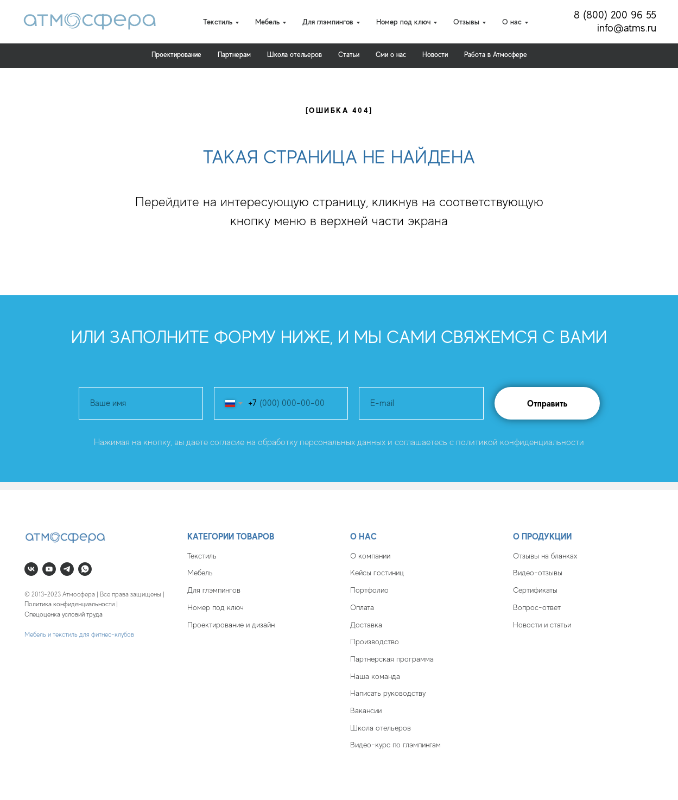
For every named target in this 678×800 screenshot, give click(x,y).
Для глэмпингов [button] (327, 21)
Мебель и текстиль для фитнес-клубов (79, 634)
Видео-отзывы (537, 572)
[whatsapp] (85, 569)
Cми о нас (391, 54)
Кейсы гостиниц (377, 572)
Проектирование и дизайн (231, 624)
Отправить (547, 403)
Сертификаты (535, 590)
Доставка (366, 624)
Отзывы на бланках (545, 555)
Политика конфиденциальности (69, 604)
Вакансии (366, 710)
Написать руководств (386, 693)
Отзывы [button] (466, 21)
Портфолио (369, 590)
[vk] (31, 569)
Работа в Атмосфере (495, 54)
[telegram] (67, 569)
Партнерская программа (392, 659)
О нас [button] (512, 21)
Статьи (348, 54)
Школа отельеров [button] (294, 54)
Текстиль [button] (217, 21)
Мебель (200, 572)
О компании (370, 555)
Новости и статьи (542, 624)
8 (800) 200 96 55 (615, 15)
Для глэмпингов (213, 590)
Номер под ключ (215, 607)
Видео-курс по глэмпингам (395, 744)
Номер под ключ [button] (403, 21)
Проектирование (176, 54)
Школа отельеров (380, 727)
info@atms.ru (626, 28)
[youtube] (49, 569)
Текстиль (202, 555)
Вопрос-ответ (537, 607)
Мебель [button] (267, 21)
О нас (363, 536)
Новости (435, 54)
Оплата (362, 607)
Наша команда (375, 676)
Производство (374, 641)
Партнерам (234, 54)
